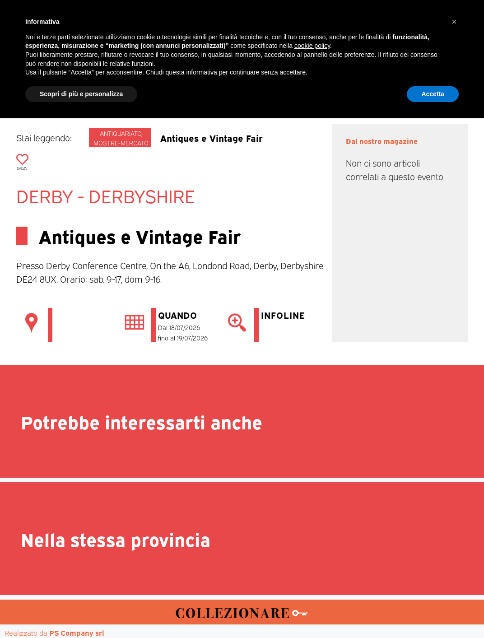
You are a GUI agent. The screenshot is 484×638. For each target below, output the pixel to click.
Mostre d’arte (293, 86)
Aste (342, 86)
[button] (454, 541)
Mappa (377, 86)
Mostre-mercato (121, 142)
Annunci (421, 86)
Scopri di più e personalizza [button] (81, 613)
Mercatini (158, 86)
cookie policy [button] (312, 565)
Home (63, 86)
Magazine (107, 86)
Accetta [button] (432, 613)
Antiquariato (120, 133)
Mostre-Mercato (222, 86)
